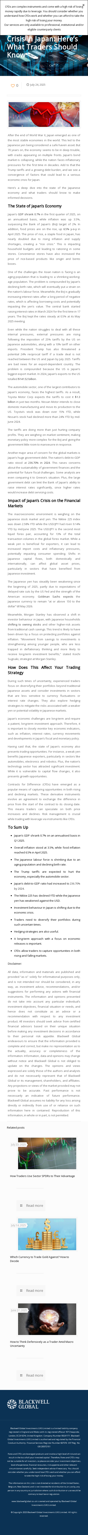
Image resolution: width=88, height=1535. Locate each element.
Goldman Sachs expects (55, 596)
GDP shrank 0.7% (29, 214)
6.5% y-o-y (70, 229)
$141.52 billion (27, 379)
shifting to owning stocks (24, 624)
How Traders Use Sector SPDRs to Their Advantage (42, 1176)
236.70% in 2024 (39, 463)
